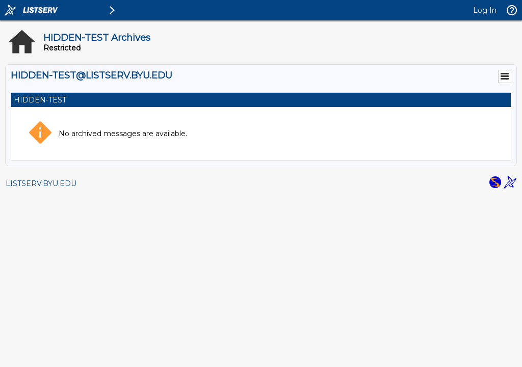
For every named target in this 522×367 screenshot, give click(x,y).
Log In (485, 10)
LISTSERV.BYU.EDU (41, 183)
